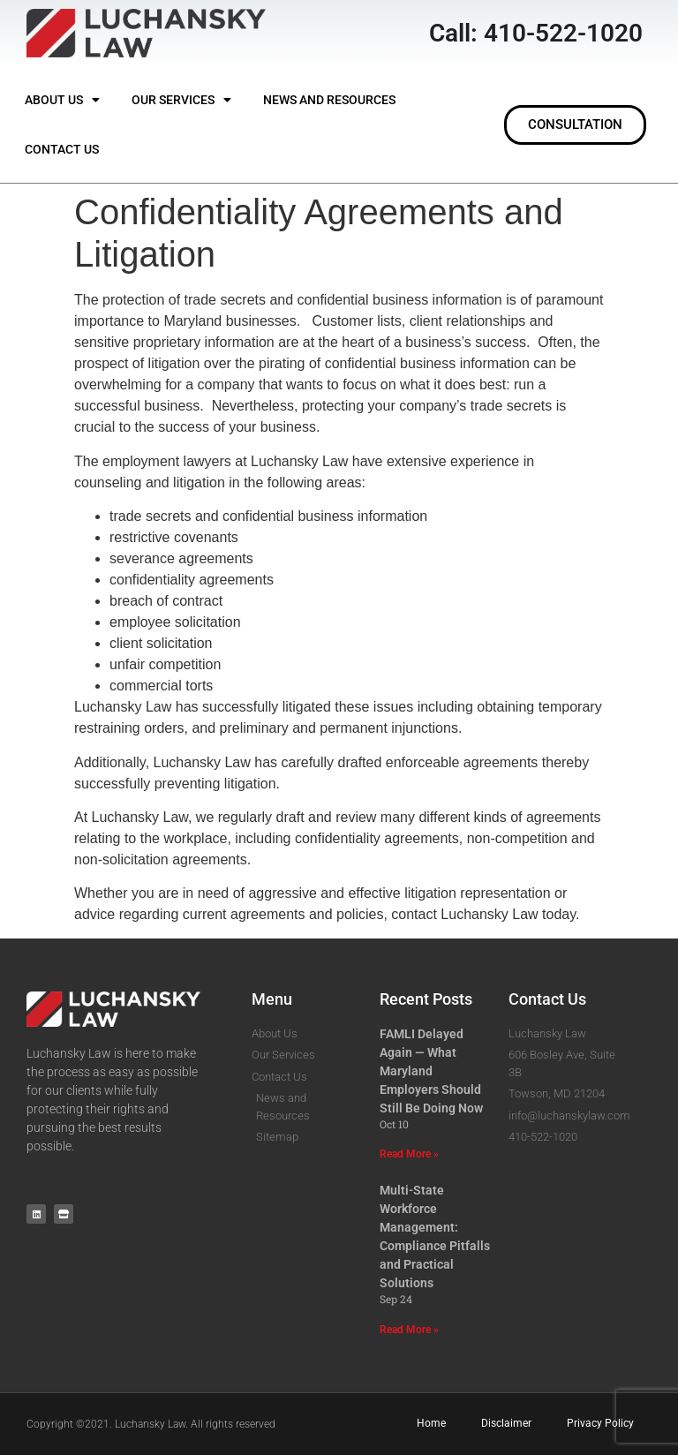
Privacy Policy (600, 1423)
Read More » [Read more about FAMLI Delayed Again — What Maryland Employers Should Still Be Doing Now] (409, 1154)
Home (431, 1423)
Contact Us (62, 149)
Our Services (181, 100)
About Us (62, 100)
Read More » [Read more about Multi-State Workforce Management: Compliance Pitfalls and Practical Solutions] (409, 1329)
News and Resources (329, 100)
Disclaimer (506, 1423)
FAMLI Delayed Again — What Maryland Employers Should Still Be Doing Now (431, 1071)
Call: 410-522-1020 (536, 33)
